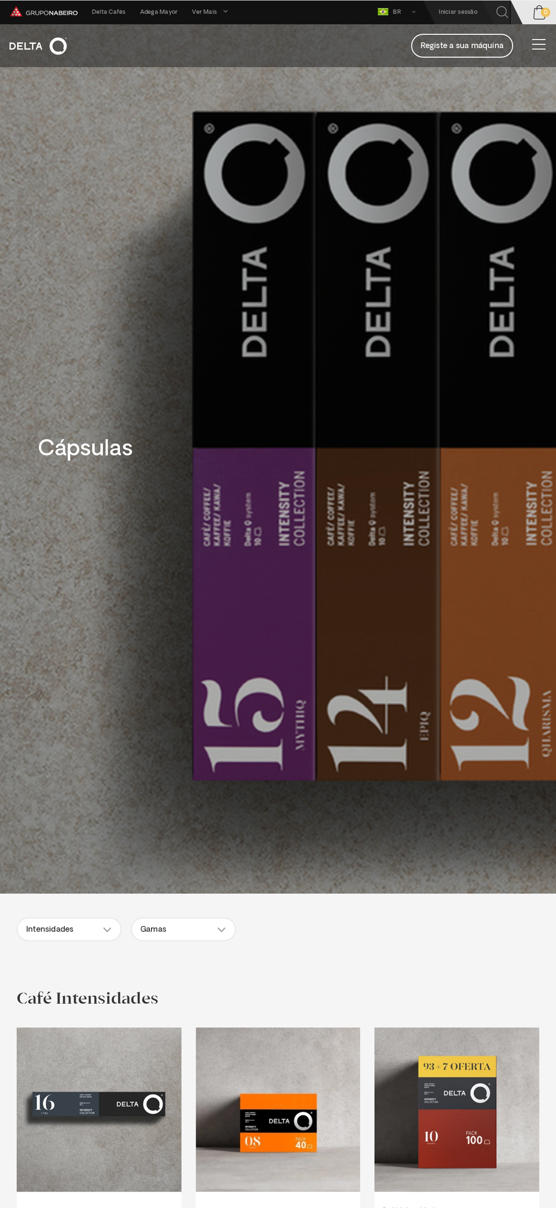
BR (398, 11)
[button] (69, 929)
